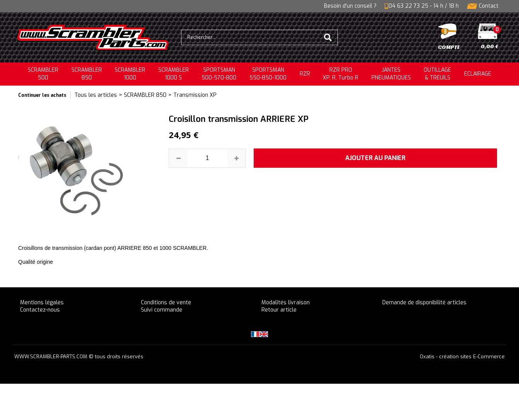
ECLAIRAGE (477, 74)
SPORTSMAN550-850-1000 (268, 73)
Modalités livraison (285, 302)
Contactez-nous (40, 310)
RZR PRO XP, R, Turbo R (340, 73)
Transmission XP (195, 95)
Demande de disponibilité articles (424, 302)
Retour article (279, 310)
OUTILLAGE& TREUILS (437, 73)
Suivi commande (161, 310)
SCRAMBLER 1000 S (173, 73)
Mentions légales (42, 302)
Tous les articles (96, 95)
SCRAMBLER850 (86, 73)
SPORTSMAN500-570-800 (219, 73)
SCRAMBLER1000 (130, 73)
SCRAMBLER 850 (145, 95)
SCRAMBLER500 (43, 73)
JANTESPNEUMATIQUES (391, 73)
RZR (305, 74)
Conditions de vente (166, 302)
